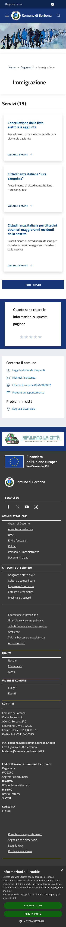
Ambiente (14, 632)
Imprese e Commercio (21, 586)
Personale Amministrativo (23, 552)
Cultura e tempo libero (21, 580)
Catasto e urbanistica (20, 592)
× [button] (62, 870)
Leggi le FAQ (15, 845)
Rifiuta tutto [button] (33, 913)
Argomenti (27, 67)
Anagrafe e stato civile (21, 575)
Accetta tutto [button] (33, 905)
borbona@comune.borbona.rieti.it (23, 751)
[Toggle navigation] (7, 15)
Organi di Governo (19, 523)
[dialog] (33, 896)
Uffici (11, 535)
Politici (12, 546)
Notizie (12, 660)
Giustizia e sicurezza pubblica (25, 620)
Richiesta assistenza (20, 851)
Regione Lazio (13, 4)
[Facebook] (8, 506)
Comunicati (15, 666)
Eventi (12, 693)
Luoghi (12, 688)
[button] (33, 921)
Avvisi (11, 672)
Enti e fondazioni (18, 540)
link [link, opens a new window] (14, 898)
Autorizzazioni (16, 643)
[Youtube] (26, 506)
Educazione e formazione (23, 615)
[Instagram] (35, 506)
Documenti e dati (18, 557)
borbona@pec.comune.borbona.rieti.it (31, 743)
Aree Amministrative (20, 529)
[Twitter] (17, 506)
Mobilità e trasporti (19, 597)
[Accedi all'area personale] (52, 4)
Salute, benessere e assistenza (26, 637)
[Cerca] (58, 15)
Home (11, 67)
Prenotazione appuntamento (25, 834)
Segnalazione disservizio (22, 840)
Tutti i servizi (33, 285)
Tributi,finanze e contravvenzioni (27, 626)
